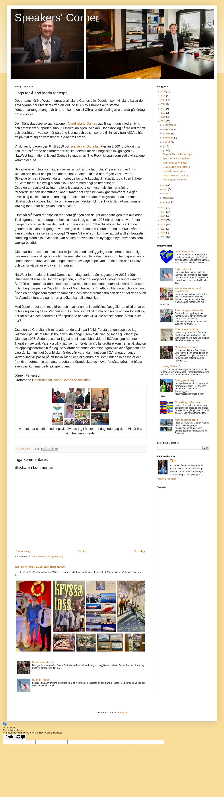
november (168, 129)
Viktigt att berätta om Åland (176, 175)
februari (167, 198)
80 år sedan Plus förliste (186, 329)
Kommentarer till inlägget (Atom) (47, 556)
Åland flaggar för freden (186, 420)
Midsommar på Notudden (175, 163)
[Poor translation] (20, 737)
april (165, 189)
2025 (163, 95)
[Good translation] (9, 737)
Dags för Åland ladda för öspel (177, 154)
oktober (167, 133)
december (168, 125)
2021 (163, 113)
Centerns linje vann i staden (176, 167)
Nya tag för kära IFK (171, 366)
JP (174, 461)
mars (166, 193)
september (168, 137)
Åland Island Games (82, 123)
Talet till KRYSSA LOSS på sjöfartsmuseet (40, 566)
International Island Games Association (62, 380)
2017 (163, 211)
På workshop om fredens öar (189, 310)
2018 (163, 207)
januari (166, 202)
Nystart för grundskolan (174, 171)
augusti (167, 142)
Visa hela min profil (166, 479)
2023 (163, 104)
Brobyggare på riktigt (185, 380)
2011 (163, 237)
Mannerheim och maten (43, 662)
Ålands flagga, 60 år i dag (187, 402)
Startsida (82, 551)
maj (165, 185)
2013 (163, 229)
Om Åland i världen (184, 251)
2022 (163, 108)
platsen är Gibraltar (85, 146)
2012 (163, 233)
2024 (163, 100)
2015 (163, 220)
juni (165, 150)
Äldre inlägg (139, 551)
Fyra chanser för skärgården (176, 158)
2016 (163, 216)
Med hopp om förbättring (175, 179)
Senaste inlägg (22, 551)
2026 (163, 91)
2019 (163, 121)
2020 (163, 117)
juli (165, 146)
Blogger (123, 712)
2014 (163, 224)
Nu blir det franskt (40, 680)
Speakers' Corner (57, 17)
